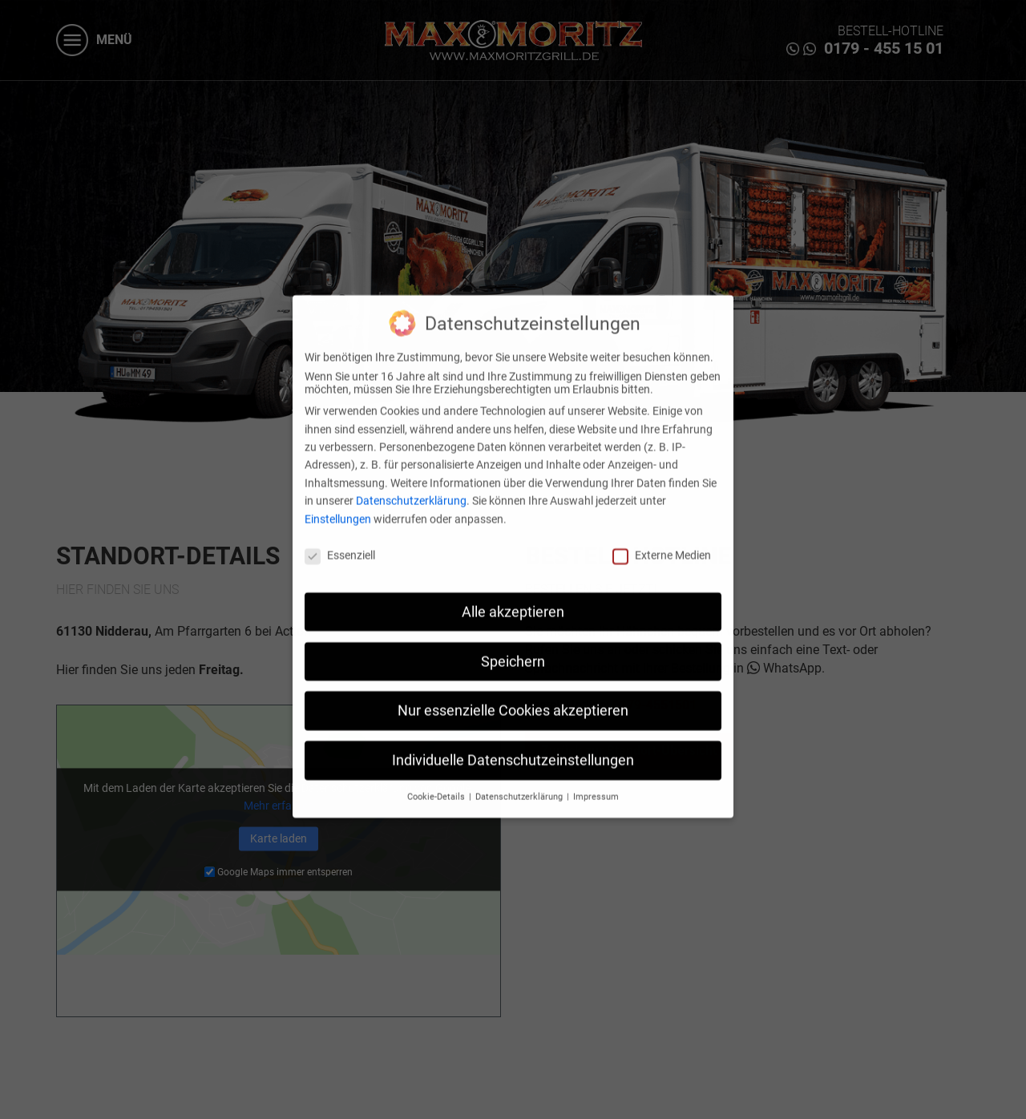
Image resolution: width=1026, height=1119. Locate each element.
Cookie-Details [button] (437, 784)
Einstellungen (338, 506)
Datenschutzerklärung (411, 488)
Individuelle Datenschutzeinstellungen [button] (513, 748)
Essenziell (340, 542)
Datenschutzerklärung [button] (520, 784)
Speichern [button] (513, 649)
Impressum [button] (596, 784)
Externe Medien (661, 542)
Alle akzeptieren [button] (513, 600)
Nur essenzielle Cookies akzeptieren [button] (513, 699)
